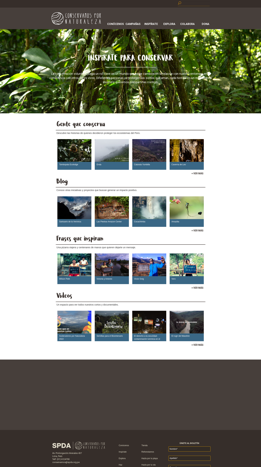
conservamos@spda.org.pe (66, 462)
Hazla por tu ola (149, 465)
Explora (169, 24)
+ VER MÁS (197, 173)
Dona (205, 24)
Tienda (145, 445)
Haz (120, 465)
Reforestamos (148, 452)
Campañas (133, 24)
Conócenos (115, 24)
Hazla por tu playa (150, 458)
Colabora (187, 24)
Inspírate (151, 24)
